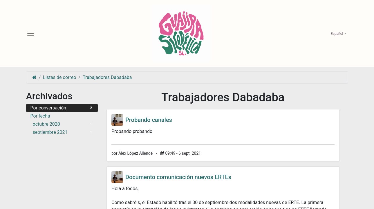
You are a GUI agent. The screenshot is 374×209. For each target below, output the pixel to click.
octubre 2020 (63, 124)
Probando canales (148, 120)
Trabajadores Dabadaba (107, 78)
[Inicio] (34, 78)
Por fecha (40, 116)
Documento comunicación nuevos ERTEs (178, 177)
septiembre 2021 (63, 133)
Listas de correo (59, 78)
